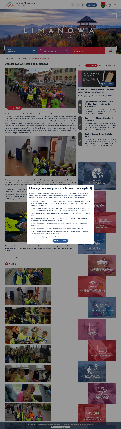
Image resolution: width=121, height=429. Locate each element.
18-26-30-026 (66, 210)
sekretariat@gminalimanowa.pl (40, 205)
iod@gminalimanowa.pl (83, 210)
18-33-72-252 (79, 203)
